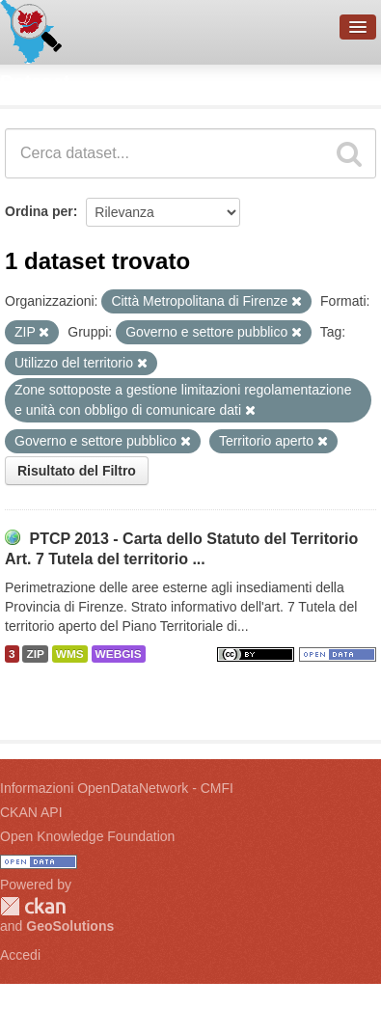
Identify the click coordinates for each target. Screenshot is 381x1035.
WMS (70, 654)
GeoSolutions (70, 926)
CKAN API (31, 812)
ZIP (34, 654)
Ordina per (39, 211)
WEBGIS (118, 654)
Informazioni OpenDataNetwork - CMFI (116, 788)
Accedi (20, 955)
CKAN (33, 906)
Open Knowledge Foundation (87, 836)
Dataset (34, 82)
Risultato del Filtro (76, 470)
